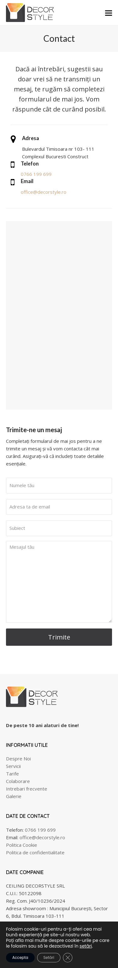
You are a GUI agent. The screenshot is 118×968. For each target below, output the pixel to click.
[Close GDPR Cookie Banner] (67, 957)
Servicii (13, 766)
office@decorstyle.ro (43, 192)
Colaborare (18, 781)
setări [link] (86, 946)
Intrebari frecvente (26, 789)
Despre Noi (18, 758)
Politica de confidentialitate (35, 852)
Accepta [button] (20, 957)
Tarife (12, 773)
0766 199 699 (36, 174)
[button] (108, 12)
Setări (48, 957)
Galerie (13, 796)
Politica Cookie (21, 845)
